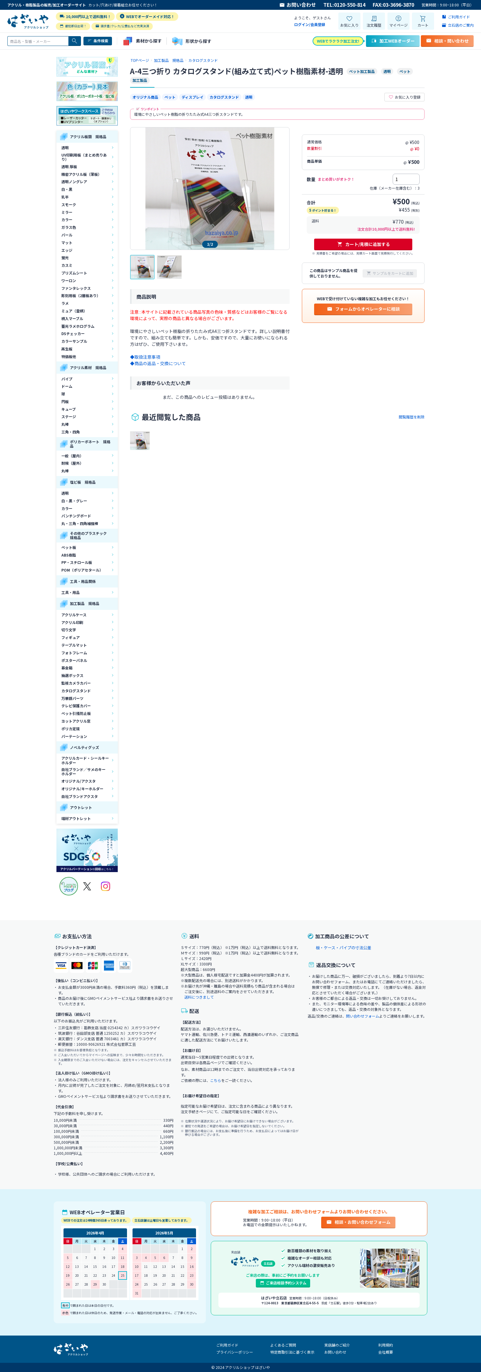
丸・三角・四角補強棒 (79, 523)
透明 (65, 147)
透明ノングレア (74, 181)
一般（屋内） (72, 455)
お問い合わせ (297, 5)
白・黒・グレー (74, 500)
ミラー (66, 212)
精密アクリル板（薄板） (81, 174)
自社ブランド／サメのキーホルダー (83, 771)
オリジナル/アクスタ (78, 781)
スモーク (68, 204)
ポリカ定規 (70, 728)
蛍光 (65, 257)
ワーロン (68, 280)
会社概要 (385, 1352)
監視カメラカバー (76, 683)
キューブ (68, 409)
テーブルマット (74, 645)
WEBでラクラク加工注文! (338, 40)
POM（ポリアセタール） (82, 570)
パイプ (66, 378)
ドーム (66, 386)
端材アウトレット (76, 818)
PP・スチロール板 (76, 562)
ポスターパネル (74, 660)
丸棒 (65, 424)
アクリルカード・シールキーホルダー (85, 760)
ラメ (65, 303)
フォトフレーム (74, 652)
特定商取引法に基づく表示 (292, 1352)
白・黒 (66, 189)
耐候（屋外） (72, 463)
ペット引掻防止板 (76, 713)
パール (66, 234)
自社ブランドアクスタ (79, 796)
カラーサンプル (74, 341)
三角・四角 (70, 431)
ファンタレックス (76, 288)
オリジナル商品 (145, 97)
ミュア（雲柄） (74, 310)
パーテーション (74, 736)
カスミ (66, 265)
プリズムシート (74, 272)
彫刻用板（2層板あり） (80, 295)
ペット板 (68, 547)
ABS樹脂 (68, 554)
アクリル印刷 (72, 622)
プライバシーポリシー (234, 1352)
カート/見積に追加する (363, 244)
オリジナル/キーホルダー (82, 788)
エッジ (66, 250)
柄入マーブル (72, 318)
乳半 (65, 196)
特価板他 (68, 356)
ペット (169, 97)
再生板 (66, 348)
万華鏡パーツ (72, 698)
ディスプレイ (192, 97)
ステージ (68, 416)
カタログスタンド (76, 690)
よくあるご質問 (283, 1344)
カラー (66, 219)
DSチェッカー (73, 333)
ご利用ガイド (227, 1344)
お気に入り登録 (404, 97)
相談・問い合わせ (447, 41)
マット (66, 242)
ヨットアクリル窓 (75, 721)
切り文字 (68, 629)
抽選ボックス (72, 675)
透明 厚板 (69, 166)
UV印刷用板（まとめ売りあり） (84, 157)
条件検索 (97, 40)
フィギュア (70, 637)
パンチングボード (76, 515)
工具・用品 (70, 592)
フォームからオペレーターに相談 (363, 309)
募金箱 (66, 667)
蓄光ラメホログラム (77, 326)
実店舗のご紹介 (337, 1344)
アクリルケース (74, 614)
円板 (65, 401)
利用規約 (385, 1344)
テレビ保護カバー (76, 705)
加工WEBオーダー (393, 41)
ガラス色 (68, 227)
